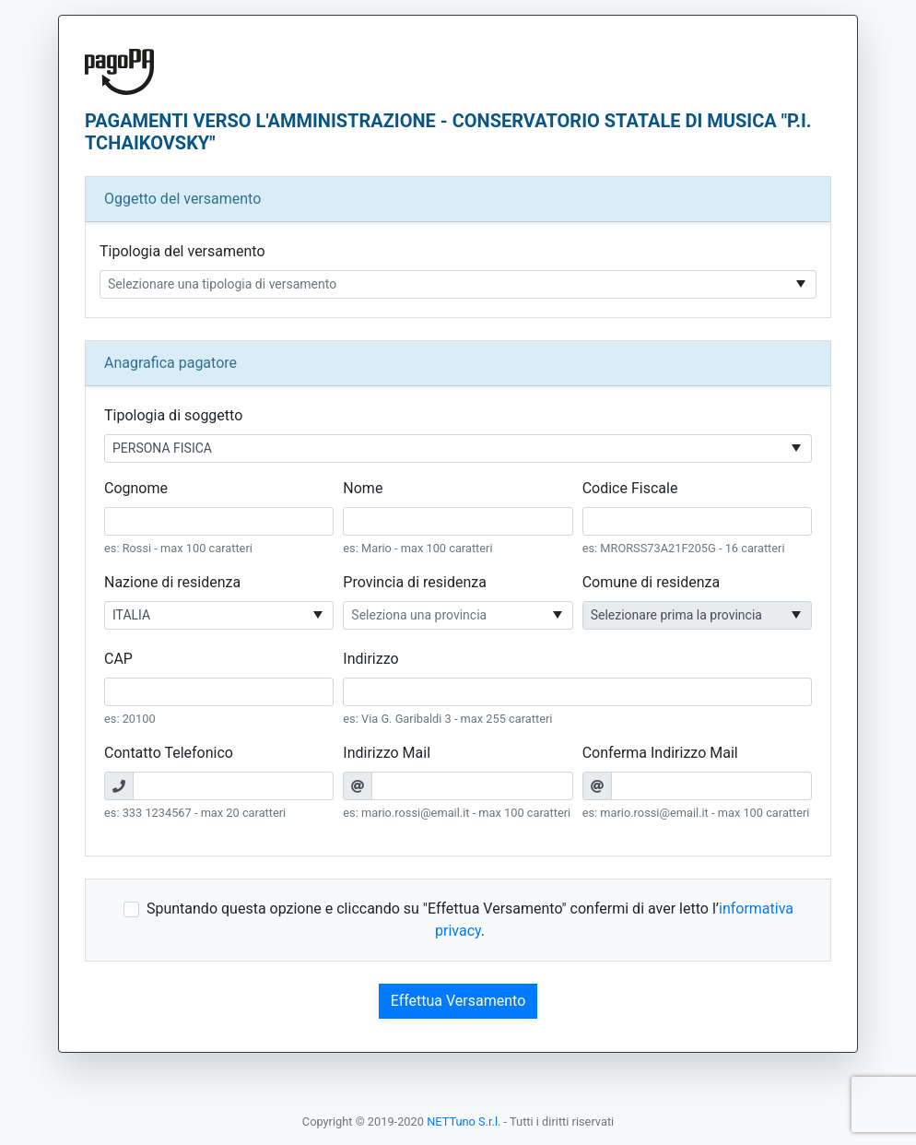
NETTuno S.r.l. (463, 1121)
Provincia (415, 582)
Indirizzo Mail (386, 752)
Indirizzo (370, 658)
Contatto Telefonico (168, 752)
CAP (118, 658)
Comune (651, 582)
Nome (362, 488)
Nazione (172, 582)
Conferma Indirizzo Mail (660, 752)
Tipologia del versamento (182, 251)
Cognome (136, 488)
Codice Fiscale (630, 488)
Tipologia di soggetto (173, 415)
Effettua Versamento (458, 1000)
